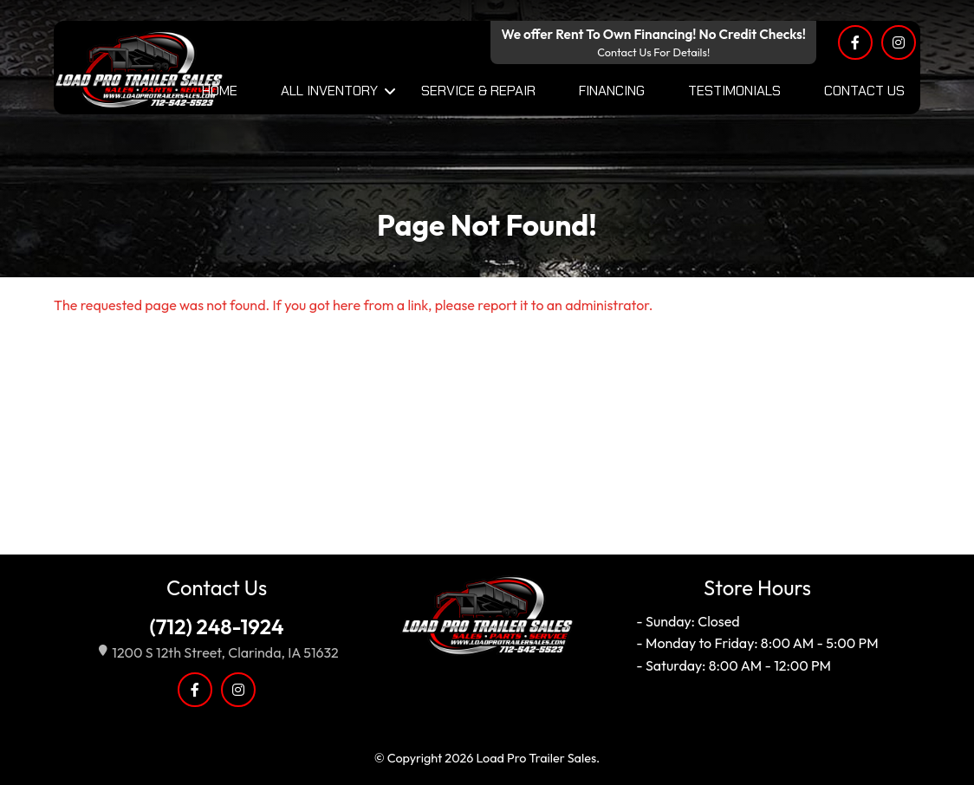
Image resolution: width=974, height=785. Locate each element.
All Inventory (329, 90)
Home (219, 90)
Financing (612, 90)
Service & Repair (478, 90)
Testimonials (734, 90)
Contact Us (864, 90)
